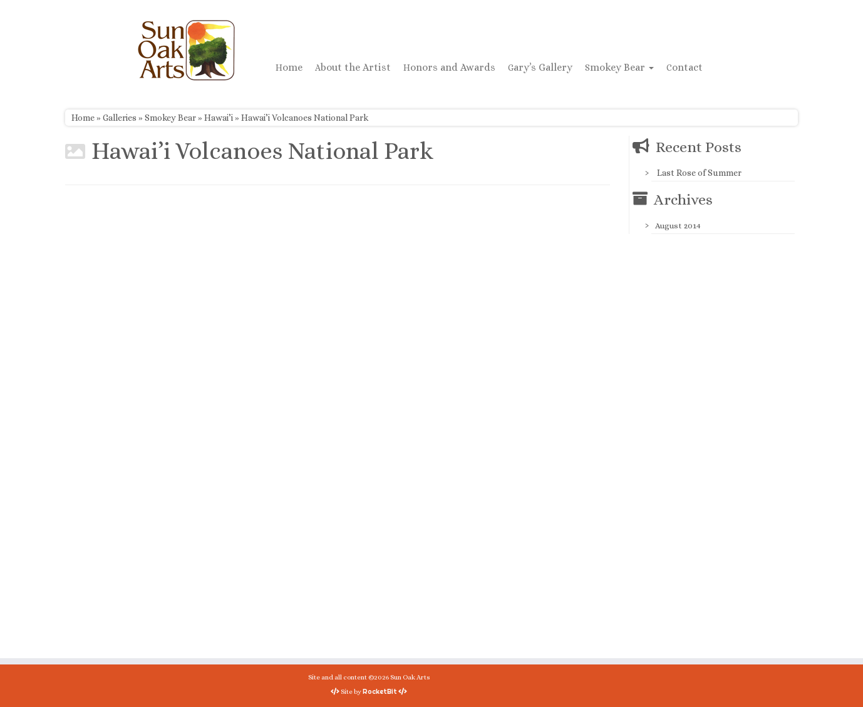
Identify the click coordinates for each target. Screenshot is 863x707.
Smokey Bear (619, 67)
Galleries (120, 118)
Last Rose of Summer (699, 173)
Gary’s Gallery (540, 67)
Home (289, 67)
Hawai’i (218, 118)
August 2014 (678, 225)
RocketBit (380, 691)
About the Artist (353, 67)
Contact (684, 67)
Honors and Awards (449, 67)
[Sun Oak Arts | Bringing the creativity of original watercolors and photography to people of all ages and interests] (186, 50)
